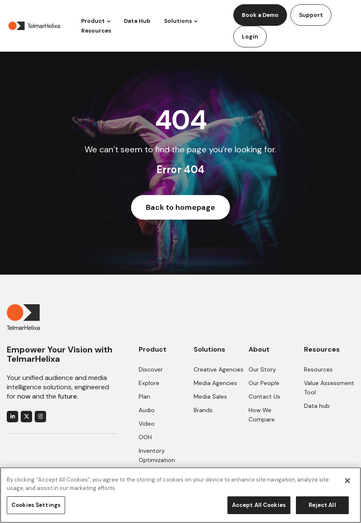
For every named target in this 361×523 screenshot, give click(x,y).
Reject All (322, 505)
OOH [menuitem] (145, 437)
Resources (96, 30)
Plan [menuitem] (144, 396)
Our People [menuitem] (264, 383)
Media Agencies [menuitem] (215, 383)
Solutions (178, 21)
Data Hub (137, 21)
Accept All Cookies (259, 505)
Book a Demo (260, 15)
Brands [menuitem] (203, 410)
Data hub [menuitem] (317, 406)
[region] (180, 495)
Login (250, 36)
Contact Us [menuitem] (264, 396)
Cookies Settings (35, 505)
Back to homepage (180, 207)
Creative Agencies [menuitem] (218, 369)
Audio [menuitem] (147, 410)
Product (93, 21)
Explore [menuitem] (149, 383)
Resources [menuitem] (318, 369)
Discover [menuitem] (151, 369)
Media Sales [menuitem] (210, 396)
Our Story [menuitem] (262, 369)
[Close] (347, 480)
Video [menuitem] (147, 423)
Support (311, 15)
